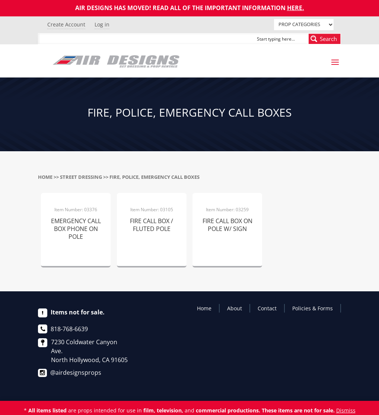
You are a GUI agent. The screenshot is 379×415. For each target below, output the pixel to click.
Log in (102, 24)
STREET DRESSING (81, 177)
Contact (267, 308)
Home (45, 177)
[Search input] (281, 38)
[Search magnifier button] (325, 39)
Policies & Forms (312, 308)
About (234, 308)
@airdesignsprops (75, 372)
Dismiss (346, 410)
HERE (294, 8)
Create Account (66, 24)
